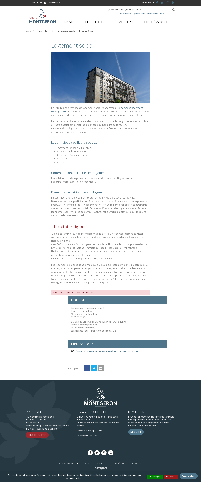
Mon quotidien (97, 22)
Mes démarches (157, 22)
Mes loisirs (127, 22)
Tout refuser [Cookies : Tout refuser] (171, 477)
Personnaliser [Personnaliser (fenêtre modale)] (188, 476)
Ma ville (70, 22)
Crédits (99, 463)
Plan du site (85, 463)
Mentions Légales (66, 463)
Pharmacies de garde (155, 13)
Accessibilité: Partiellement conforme (125, 463)
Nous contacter (52, 2)
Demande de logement (104, 351)
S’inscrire (135, 432)
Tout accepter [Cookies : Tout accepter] (155, 477)
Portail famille (125, 13)
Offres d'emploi (139, 13)
